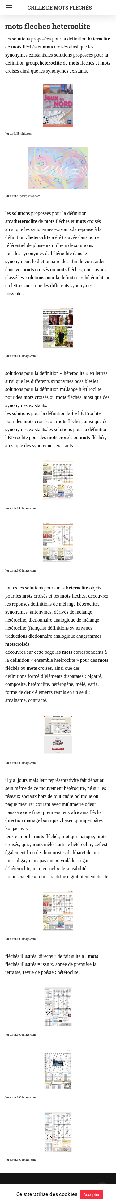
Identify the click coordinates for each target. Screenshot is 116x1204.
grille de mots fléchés (60, 7)
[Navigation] (7, 7)
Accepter (91, 1194)
